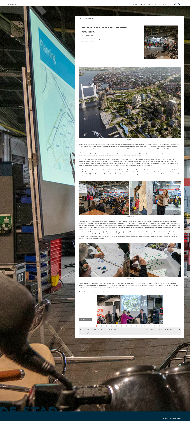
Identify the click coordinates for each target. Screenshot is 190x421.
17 (136, 326)
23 (151, 326)
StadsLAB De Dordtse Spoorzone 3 (96, 39)
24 (154, 326)
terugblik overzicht (87, 18)
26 (159, 326)
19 (141, 326)
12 (124, 326)
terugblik (147, 4)
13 (126, 326)
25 (156, 326)
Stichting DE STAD (12, 4)
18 (139, 326)
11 (121, 326)
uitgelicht (163, 4)
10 (119, 326)
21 (146, 326)
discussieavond (89, 41)
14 (129, 326)
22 (149, 326)
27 (161, 326)
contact (170, 4)
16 (134, 326)
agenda (140, 4)
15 (131, 326)
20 (144, 326)
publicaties (155, 4)
